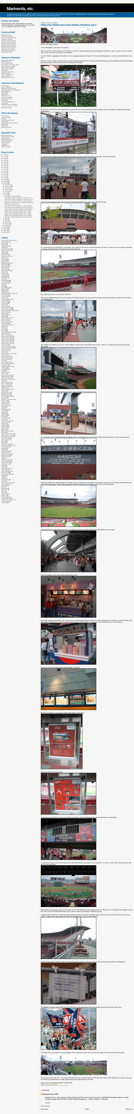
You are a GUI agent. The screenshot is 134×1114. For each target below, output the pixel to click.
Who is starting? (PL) (7, 74)
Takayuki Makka (6, 459)
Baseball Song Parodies (8, 47)
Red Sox (3, 428)
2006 (5, 230)
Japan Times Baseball (7, 67)
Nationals (4, 388)
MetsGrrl (3, 118)
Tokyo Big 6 (4, 472)
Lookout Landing (6, 117)
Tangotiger (4, 144)
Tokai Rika (4, 469)
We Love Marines (6, 87)
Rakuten (3, 425)
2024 (5, 156)
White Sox (4, 489)
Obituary (3, 400)
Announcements (6, 249)
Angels (3, 247)
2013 (5, 176)
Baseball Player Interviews (9, 46)
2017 (5, 169)
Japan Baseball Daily (7, 71)
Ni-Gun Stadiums (6, 389)
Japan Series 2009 (6, 339)
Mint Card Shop (5, 383)
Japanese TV (5, 349)
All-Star (3, 244)
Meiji (2, 380)
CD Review (4, 277)
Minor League (5, 382)
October (7, 188)
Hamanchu (4, 100)
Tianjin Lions (5, 464)
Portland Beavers (6, 420)
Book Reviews (5, 270)
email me (4, 26)
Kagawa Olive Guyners (8, 353)
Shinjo (3, 442)
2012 (5, 177)
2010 (5, 181)
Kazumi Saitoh (5, 359)
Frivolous (4, 303)
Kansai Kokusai (5, 356)
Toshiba (3, 475)
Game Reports (5, 307)
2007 (5, 228)
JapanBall (4, 70)
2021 (5, 162)
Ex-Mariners (4, 296)
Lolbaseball (4, 369)
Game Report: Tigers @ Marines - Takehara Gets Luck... (19, 207)
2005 (5, 232)
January (7, 225)
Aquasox (3, 252)
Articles (3, 253)
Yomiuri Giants (5, 498)
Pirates (3, 416)
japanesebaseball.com (7, 60)
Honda (3, 327)
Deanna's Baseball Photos (9, 37)
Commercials (5, 282)
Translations (4, 479)
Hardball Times (5, 138)
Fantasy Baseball (6, 299)
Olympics (4, 403)
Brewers (3, 273)
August (7, 191)
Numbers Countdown (7, 399)
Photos (59, 1085)
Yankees (3, 495)
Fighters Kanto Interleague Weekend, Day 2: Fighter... (18, 213)
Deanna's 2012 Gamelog (8, 40)
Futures (3, 304)
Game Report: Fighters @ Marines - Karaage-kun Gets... (19, 199)
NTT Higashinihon (6, 396)
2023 (5, 158)
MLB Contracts (5, 142)
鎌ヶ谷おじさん (6, 95)
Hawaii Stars (5, 315)
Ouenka (3, 410)
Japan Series (5, 335)
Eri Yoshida (4, 294)
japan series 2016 (6, 342)
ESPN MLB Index (6, 141)
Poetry (3, 419)
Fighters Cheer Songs (7, 77)
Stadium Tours (64, 1085)
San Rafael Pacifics (7, 436)
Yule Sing (4, 502)
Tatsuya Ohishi (5, 462)
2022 (5, 160)
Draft (2, 286)
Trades (3, 478)
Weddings (4, 488)
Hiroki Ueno (4, 320)
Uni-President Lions (7, 482)
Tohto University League (8, 66)
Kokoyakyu (4, 365)
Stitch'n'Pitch (5, 457)
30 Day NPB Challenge (8, 240)
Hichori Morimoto (6, 317)
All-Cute (3, 243)
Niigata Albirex (5, 393)
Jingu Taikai (4, 350)
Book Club (4, 269)
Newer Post (44, 1109)
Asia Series (4, 254)
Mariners (3, 372)
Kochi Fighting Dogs (7, 363)
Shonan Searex (5, 444)
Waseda (3, 485)
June (6, 194)
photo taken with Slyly (58, 910)
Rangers (3, 426)
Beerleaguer (4, 124)
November (8, 186)
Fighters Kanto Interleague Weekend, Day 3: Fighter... (18, 212)
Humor (3, 330)
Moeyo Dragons (6, 91)
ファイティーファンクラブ (9, 106)
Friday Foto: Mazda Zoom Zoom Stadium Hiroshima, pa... (19, 202)
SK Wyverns (4, 446)
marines (3, 373)
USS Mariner (5, 115)
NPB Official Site (6, 61)
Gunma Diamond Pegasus (9, 310)
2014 (5, 174)
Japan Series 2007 (6, 336)
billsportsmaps (48, 1094)
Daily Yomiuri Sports (7, 69)
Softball (3, 449)
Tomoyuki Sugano (6, 474)
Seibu (3, 441)
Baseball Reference (7, 135)
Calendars (4, 274)
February (7, 223)
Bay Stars (4, 264)
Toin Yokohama (5, 468)
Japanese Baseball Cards (8, 88)
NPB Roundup (5, 395)
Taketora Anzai (5, 461)
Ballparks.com (5, 145)
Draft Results (5, 287)
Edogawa (4, 292)
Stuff (2, 458)
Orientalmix (4, 103)
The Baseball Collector (7, 120)
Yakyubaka (4, 94)
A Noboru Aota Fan (6, 97)
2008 (5, 227)
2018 (5, 167)
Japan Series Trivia (6, 343)
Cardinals (4, 276)
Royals (3, 432)
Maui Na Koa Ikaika (7, 379)
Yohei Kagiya (5, 497)
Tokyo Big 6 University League (10, 64)
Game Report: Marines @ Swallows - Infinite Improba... (18, 205)
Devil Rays (4, 283)
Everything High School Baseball (10, 90)
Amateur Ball (5, 246)
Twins (3, 481)
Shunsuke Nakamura (7, 445)
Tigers (3, 465)
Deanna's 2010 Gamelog (8, 43)
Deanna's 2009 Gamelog (8, 45)
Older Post (129, 1109)
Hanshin (3, 313)
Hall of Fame (5, 312)
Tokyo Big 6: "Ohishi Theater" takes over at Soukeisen (18, 217)
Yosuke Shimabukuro (7, 499)
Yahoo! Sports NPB (7, 63)
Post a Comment (45, 1106)
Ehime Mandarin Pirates (8, 293)
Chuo (3, 279)
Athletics (3, 259)
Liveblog (3, 368)
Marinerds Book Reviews (8, 50)
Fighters (3, 300)
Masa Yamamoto (6, 375)
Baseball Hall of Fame (7, 136)
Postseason (4, 422)
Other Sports (5, 409)
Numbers (4, 398)
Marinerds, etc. (20, 8)
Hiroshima (53, 1085)
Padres (3, 412)
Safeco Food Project (7, 433)
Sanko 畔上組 (5, 438)
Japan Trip (4, 345)
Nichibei (3, 390)
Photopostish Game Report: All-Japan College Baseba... (18, 209)
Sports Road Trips (6, 98)
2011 (5, 179)
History (3, 326)
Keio (2, 360)
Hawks (3, 316)
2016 (5, 171)
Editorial (3, 290)
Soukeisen (4, 452)
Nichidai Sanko (5, 392)
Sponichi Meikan (6, 76)
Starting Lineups (6, 73)
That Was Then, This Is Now (11, 204)
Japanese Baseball (6, 347)
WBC (2, 487)
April (6, 220)
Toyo (2, 477)
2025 (5, 155)
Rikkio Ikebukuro (6, 431)
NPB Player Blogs (6, 107)
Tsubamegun (5, 85)
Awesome (4, 262)
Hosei (3, 329)
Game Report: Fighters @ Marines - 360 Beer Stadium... (19, 201)
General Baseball (6, 309)
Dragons (3, 289)
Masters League (6, 378)
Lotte (2, 370)
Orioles (3, 406)
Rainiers (3, 423)
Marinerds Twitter (6, 35)
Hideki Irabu (4, 319)
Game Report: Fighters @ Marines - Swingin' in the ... (18, 197)
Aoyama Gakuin (6, 250)
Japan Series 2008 (6, 337)
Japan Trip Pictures (6, 346)
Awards (3, 260)
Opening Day (5, 405)
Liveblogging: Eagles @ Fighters (12, 196)
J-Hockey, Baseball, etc (8, 101)
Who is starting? (6, 147)
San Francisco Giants (7, 435)
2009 (5, 183)
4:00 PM (47, 1102)
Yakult (3, 492)
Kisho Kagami (5, 362)
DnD (2, 284)
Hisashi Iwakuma (6, 325)
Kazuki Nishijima (6, 357)
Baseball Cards (5, 263)
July (6, 193)
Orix (2, 408)
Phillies (3, 413)
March (7, 222)
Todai (3, 467)
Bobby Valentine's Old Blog (9, 104)
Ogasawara (4, 402)
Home (87, 1109)
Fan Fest (3, 297)
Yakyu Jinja (4, 494)
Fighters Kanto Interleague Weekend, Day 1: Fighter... (18, 215)
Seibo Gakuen (5, 439)
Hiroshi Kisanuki (6, 322)
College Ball (4, 280)
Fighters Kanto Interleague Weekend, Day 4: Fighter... (18, 210)
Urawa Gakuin (5, 484)
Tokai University (5, 471)
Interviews (4, 333)
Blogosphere (5, 266)
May (6, 218)
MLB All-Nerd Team (7, 52)
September (8, 189)
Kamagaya (4, 355)
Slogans (3, 448)
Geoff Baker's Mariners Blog (9, 123)
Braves (3, 272)
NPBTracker (4, 93)
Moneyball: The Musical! (8, 49)
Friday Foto (48, 1085)
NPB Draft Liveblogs (7, 36)
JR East (3, 352)
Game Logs (4, 306)
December (8, 184)
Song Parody (5, 451)
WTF (2, 491)
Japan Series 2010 (6, 340)
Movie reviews (5, 385)
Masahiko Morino (6, 376)
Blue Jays (4, 267)
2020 (5, 163)
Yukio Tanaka (5, 501)
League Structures (6, 366)
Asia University (5, 256)
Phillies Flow (5, 121)
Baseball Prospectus (7, 139)
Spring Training (5, 454)
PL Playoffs (4, 418)
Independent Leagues (7, 332)
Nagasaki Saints (6, 386)
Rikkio (3, 429)
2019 (5, 165)
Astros (3, 257)
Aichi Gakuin (5, 241)
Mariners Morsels (6, 127)
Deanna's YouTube (6, 39)
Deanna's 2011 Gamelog (8, 42)
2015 (5, 172)
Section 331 (4, 125)
